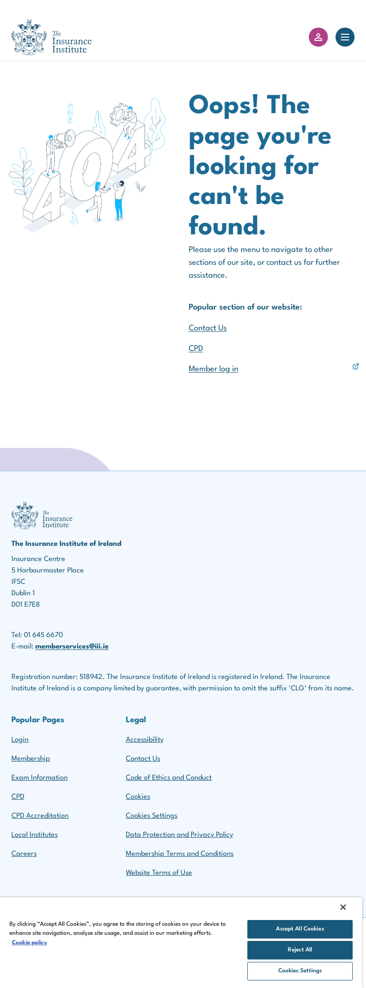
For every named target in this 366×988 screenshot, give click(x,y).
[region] (181, 942)
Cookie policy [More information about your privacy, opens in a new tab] (29, 943)
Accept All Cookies (300, 929)
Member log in (213, 369)
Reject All (300, 950)
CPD (196, 349)
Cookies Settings (151, 816)
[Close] (343, 907)
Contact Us (208, 328)
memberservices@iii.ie (72, 646)
